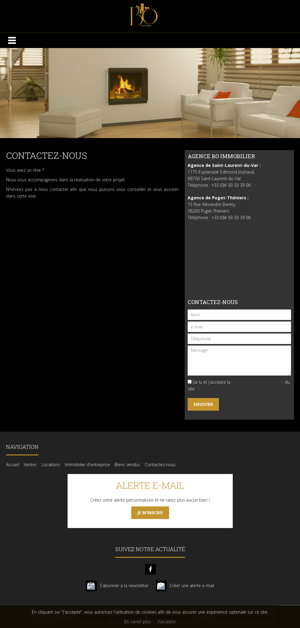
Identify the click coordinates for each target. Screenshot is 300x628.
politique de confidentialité (257, 382)
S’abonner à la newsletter (124, 585)
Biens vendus (127, 464)
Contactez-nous (160, 464)
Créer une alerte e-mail (192, 585)
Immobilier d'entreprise (87, 464)
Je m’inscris (150, 512)
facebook (150, 569)
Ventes (30, 464)
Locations (50, 464)
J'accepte (167, 621)
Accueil (12, 464)
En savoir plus (137, 621)
